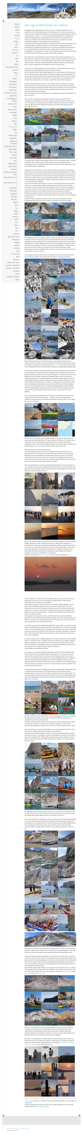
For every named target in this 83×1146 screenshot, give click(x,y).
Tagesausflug (13, 205)
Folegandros (15, 65)
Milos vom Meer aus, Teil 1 (10, 190)
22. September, (28, 985)
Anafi (17, 56)
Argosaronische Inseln (13, 248)
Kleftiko (15, 141)
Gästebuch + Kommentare (12, 280)
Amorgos (16, 53)
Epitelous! (14, 133)
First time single (13, 164)
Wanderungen (13, 203)
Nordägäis (16, 254)
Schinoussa (15, 228)
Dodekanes (16, 246)
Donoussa (15, 62)
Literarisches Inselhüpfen (13, 289)
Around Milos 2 (13, 99)
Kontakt (17, 286)
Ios (17, 67)
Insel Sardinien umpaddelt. (42, 1118)
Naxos (16, 217)
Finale (15, 130)
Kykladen (17, 50)
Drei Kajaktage (13, 124)
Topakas (15, 90)
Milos (16, 88)
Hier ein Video (28, 1113)
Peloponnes (16, 271)
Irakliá (16, 70)
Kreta (18, 263)
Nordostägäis (15, 251)
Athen (17, 269)
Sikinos (16, 237)
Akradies (15, 127)
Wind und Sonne (12, 116)
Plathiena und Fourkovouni (13, 154)
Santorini (16, 226)
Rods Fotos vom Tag (40, 985)
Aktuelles (17, 39)
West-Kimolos (13, 170)
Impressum (9, 1140)
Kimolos (16, 76)
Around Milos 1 (13, 96)
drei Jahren (56, 377)
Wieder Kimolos (13, 178)
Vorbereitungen (13, 93)
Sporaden (16, 257)
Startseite (17, 36)
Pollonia (15, 119)
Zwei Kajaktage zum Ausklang (12, 111)
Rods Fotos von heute (43, 567)
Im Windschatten (12, 139)
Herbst (15, 173)
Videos (41, 48)
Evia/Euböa (16, 260)
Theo (18, 45)
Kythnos (16, 85)
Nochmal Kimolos (12, 121)
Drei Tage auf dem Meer (10, 105)
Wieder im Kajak (13, 147)
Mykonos (15, 214)
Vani (16, 144)
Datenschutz (14, 1140)
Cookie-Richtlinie (21, 1140)
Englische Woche (12, 175)
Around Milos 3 (13, 102)
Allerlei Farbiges (13, 161)
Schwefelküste (13, 150)
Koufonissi (15, 82)
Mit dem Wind (13, 108)
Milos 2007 (14, 211)
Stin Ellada (16, 47)
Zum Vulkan (14, 208)
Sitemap (17, 291)
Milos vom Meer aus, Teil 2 (10, 196)
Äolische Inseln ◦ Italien (13, 274)
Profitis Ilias (14, 181)
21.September (67, 983)
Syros (16, 240)
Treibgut (17, 42)
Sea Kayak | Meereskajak (12, 277)
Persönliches (16, 283)
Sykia (15, 136)
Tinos (16, 243)
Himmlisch (14, 167)
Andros (16, 59)
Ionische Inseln (15, 266)
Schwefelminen (13, 200)
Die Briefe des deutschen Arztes (10, 185)
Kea (17, 73)
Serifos (16, 231)
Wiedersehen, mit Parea (11, 158)
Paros (16, 220)
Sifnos (16, 234)
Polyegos (15, 223)
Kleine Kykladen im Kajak (12, 79)
